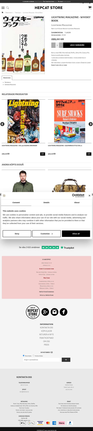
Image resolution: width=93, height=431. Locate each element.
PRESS (46, 344)
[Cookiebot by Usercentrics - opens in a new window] (73, 195)
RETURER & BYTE (46, 334)
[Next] (91, 124)
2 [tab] (18, 72)
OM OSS (46, 341)
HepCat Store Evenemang (46, 292)
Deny (17, 234)
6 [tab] (32, 72)
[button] (3, 7)
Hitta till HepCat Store (46, 295)
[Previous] (2, 124)
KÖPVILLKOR (46, 331)
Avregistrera (39, 356)
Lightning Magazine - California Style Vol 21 (65, 146)
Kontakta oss (24, 377)
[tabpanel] (23, 45)
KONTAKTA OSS (46, 327)
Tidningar (18, 12)
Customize (46, 234)
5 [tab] (28, 72)
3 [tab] (21, 72)
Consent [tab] (16, 202)
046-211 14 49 (24, 385)
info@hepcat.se (24, 392)
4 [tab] (25, 72)
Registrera (28, 356)
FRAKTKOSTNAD (46, 338)
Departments (9, 12)
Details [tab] (47, 202)
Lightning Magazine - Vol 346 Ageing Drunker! (19, 146)
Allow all (76, 234)
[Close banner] (89, 195)
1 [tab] (14, 72)
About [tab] (76, 202)
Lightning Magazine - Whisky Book (32, 12)
